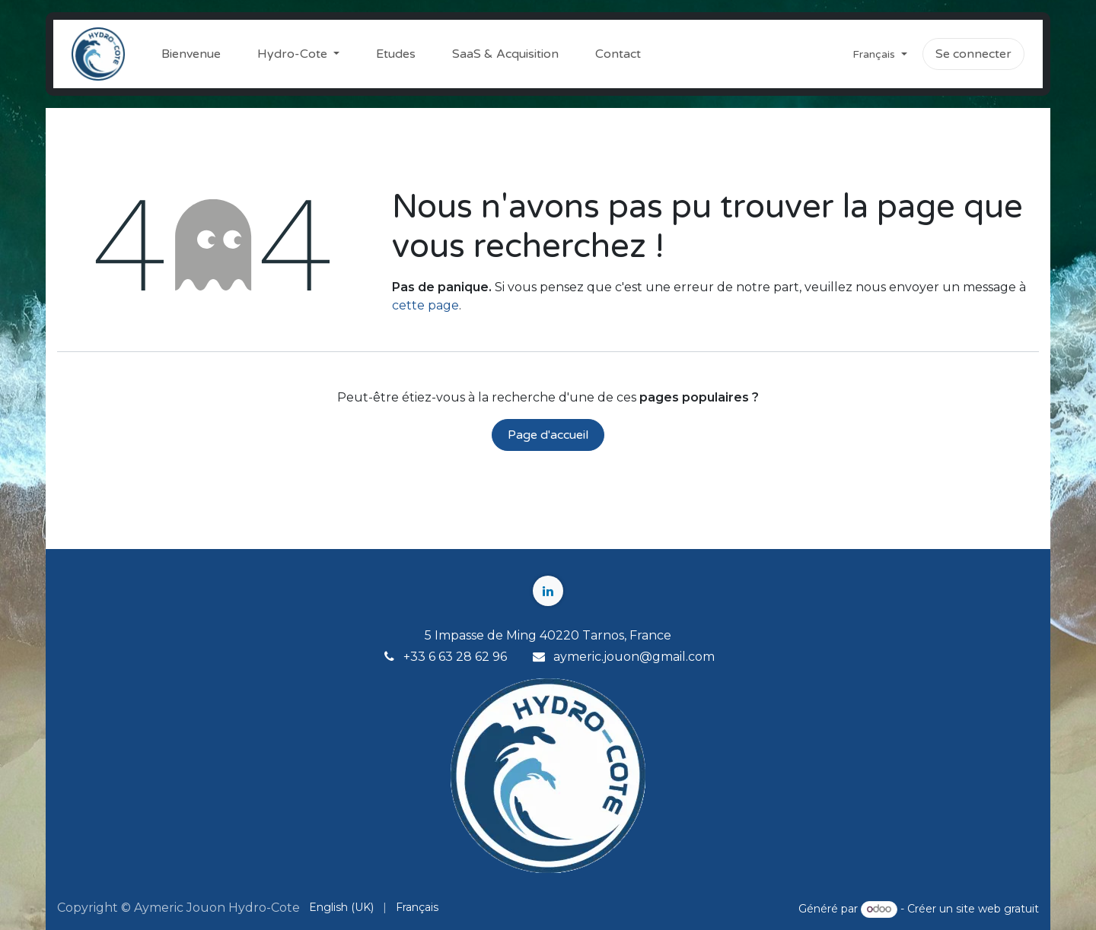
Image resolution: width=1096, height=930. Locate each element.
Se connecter (973, 54)
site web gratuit (997, 909)
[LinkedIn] (548, 591)
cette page (425, 305)
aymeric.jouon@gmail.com (634, 656)
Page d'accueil (548, 435)
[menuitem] (191, 54)
